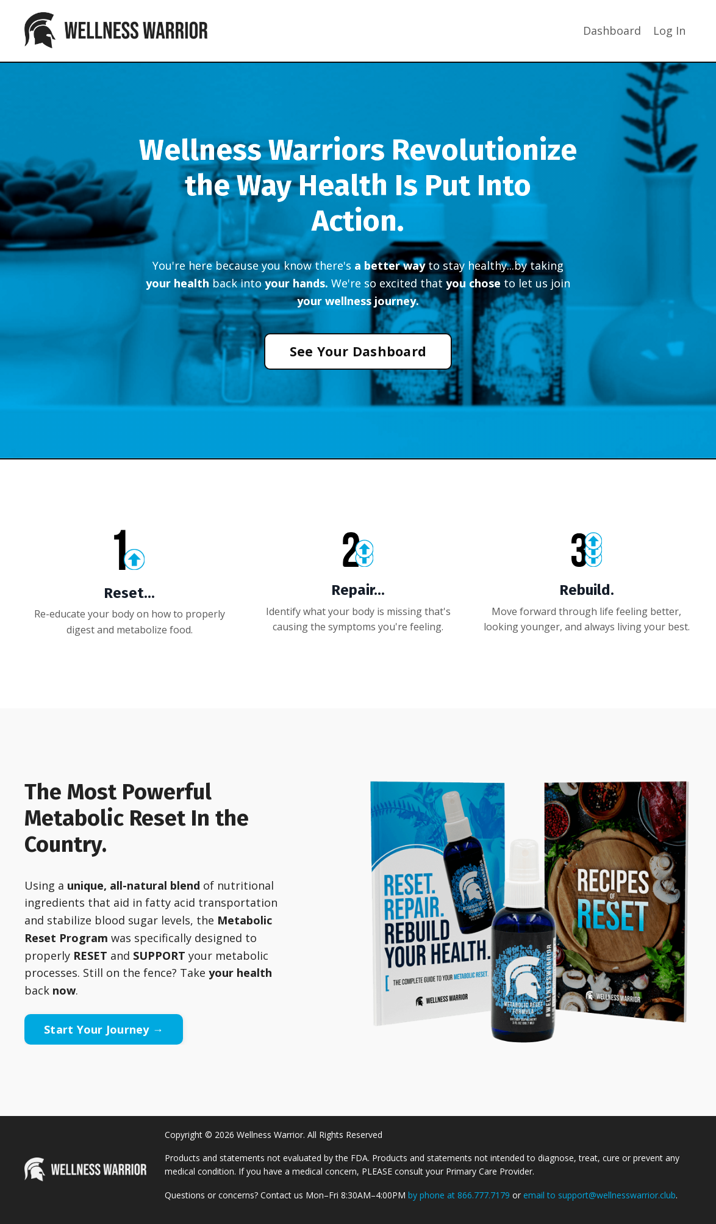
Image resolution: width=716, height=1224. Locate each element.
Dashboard (612, 30)
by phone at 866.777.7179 (459, 1195)
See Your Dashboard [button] (358, 351)
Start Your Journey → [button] (103, 1029)
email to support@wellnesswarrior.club (599, 1195)
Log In (669, 30)
